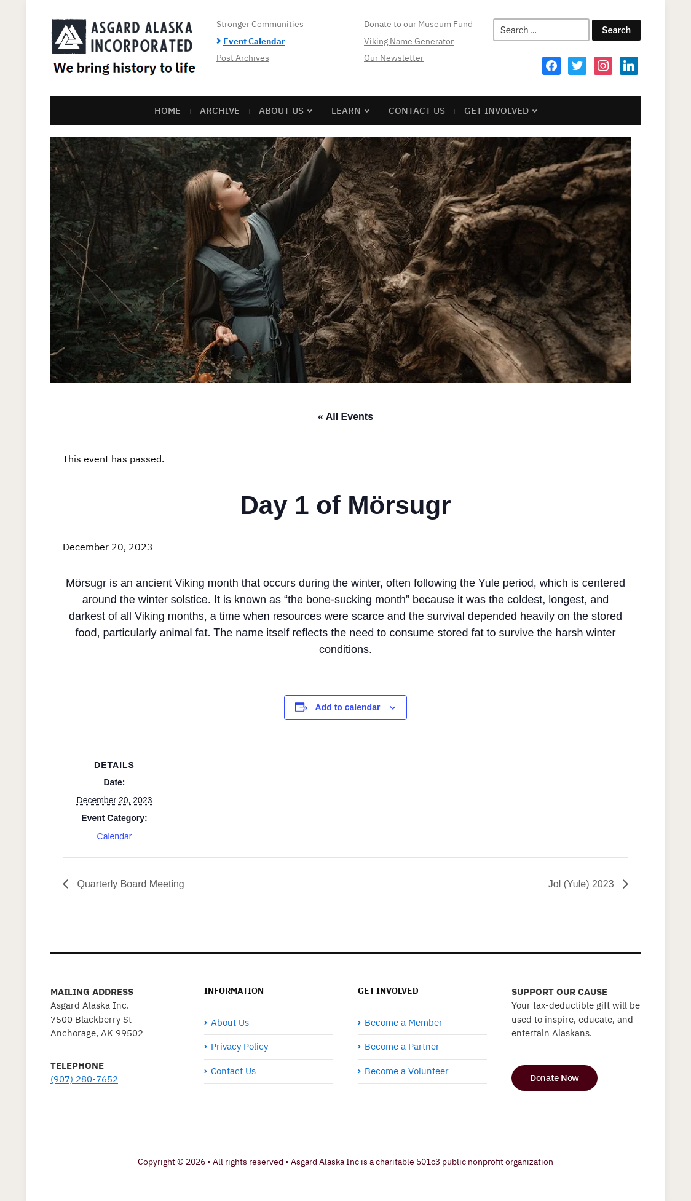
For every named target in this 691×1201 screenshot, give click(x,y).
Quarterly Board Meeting (129, 884)
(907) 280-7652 (84, 1079)
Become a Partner (402, 1046)
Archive (220, 110)
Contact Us (417, 110)
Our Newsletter (394, 57)
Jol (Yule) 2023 (582, 884)
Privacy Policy (239, 1046)
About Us (281, 110)
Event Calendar (254, 41)
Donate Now (554, 1078)
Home (167, 110)
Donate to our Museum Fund (418, 24)
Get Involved (496, 110)
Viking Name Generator (409, 41)
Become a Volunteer (407, 1071)
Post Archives (242, 57)
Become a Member (404, 1022)
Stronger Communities (260, 24)
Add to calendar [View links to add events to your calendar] (348, 707)
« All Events (345, 416)
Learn (346, 110)
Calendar (114, 836)
